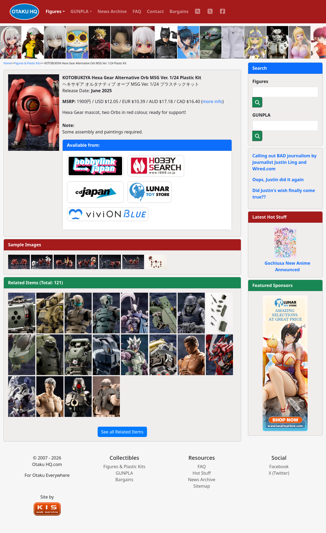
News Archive (112, 11)
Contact (155, 11)
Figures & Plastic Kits (27, 63)
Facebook (279, 467)
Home (7, 63)
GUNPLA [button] (80, 11)
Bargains (179, 11)
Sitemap (201, 486)
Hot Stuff (202, 473)
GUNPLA (262, 115)
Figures (261, 81)
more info (212, 101)
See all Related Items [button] (122, 432)
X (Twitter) (279, 473)
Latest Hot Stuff (270, 217)
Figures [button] (54, 11)
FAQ (137, 11)
